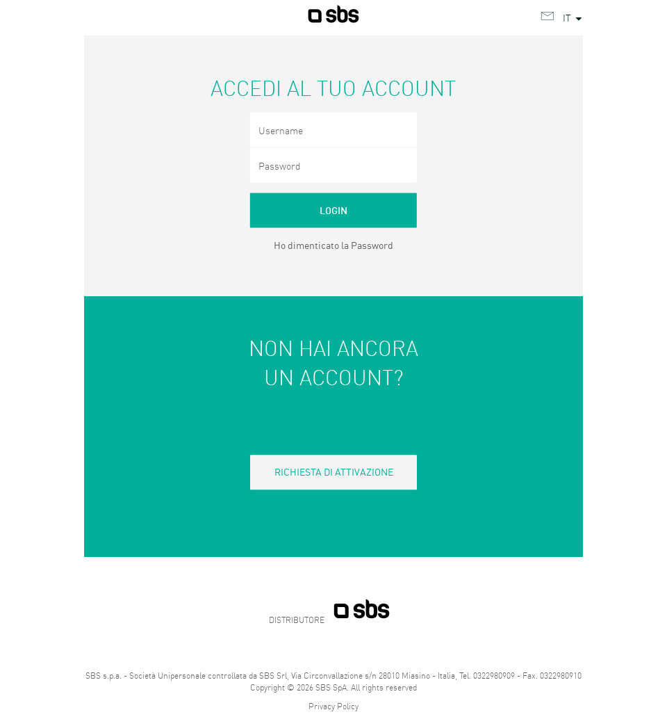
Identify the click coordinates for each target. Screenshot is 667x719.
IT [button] (573, 17)
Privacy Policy (333, 706)
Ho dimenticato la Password (333, 245)
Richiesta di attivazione (333, 471)
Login (333, 210)
